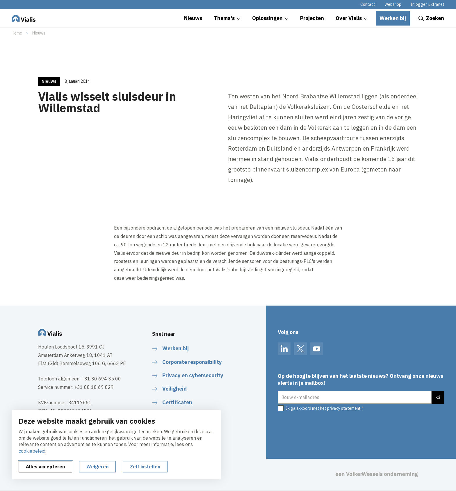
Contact (367, 4)
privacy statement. (344, 408)
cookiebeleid (32, 451)
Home (17, 33)
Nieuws (38, 33)
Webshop (392, 4)
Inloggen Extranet (427, 4)
